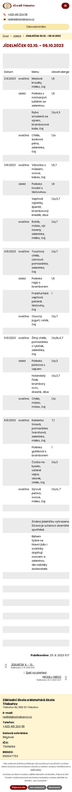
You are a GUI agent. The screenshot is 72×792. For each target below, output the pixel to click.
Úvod (6, 36)
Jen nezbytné (37, 787)
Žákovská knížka (36, 27)
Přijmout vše (18, 787)
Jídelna (17, 36)
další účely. (36, 769)
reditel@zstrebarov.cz (17, 717)
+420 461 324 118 (14, 726)
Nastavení (54, 787)
